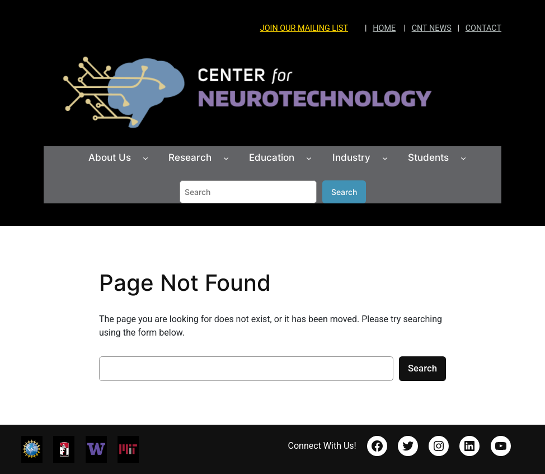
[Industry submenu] (385, 158)
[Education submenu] (309, 158)
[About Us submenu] (145, 158)
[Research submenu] (226, 158)
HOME (384, 28)
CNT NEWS (432, 28)
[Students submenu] (463, 158)
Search (344, 192)
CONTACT (483, 28)
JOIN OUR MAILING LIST (304, 28)
